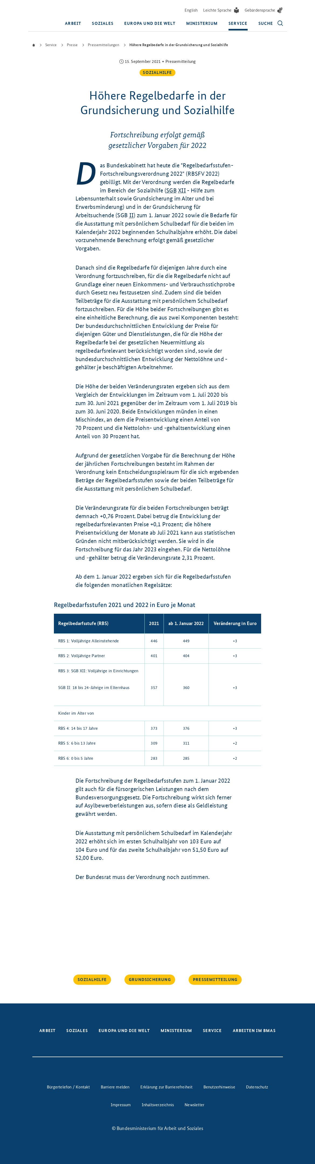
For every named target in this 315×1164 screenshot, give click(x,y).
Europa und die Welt (149, 23)
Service (238, 23)
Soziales (102, 23)
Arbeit (73, 23)
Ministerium (202, 23)
